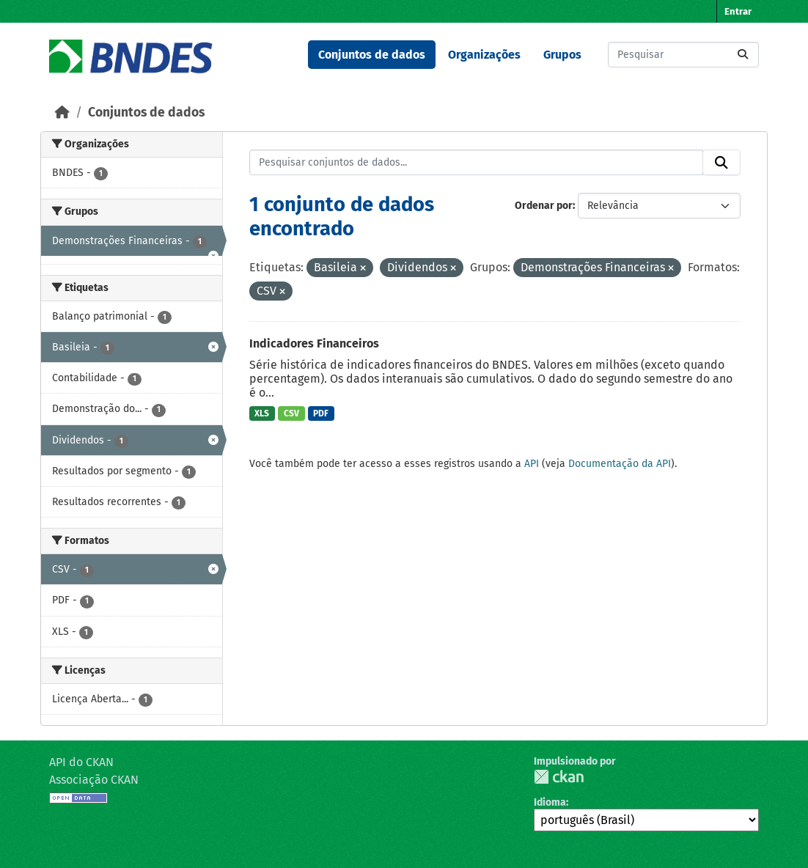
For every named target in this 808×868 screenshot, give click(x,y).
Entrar (738, 11)
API (531, 463)
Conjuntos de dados (371, 55)
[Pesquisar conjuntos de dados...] (683, 54)
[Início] (62, 112)
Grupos (562, 55)
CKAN (559, 776)
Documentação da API (619, 463)
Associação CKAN (94, 780)
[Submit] (742, 54)
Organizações (484, 55)
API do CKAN (81, 762)
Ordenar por (544, 205)
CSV (291, 413)
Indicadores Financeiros (314, 343)
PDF (320, 413)
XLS (261, 413)
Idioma (550, 802)
